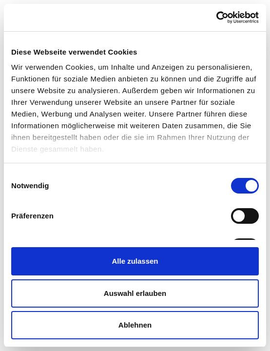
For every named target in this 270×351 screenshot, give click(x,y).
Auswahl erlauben (135, 293)
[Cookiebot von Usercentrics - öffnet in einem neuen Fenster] (216, 17)
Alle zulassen (135, 261)
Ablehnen (135, 325)
